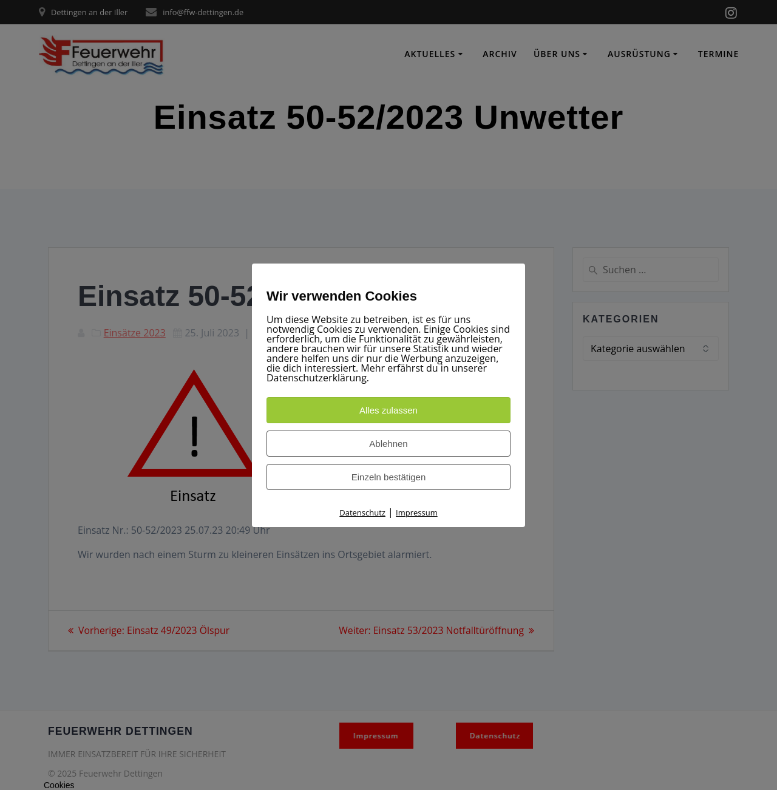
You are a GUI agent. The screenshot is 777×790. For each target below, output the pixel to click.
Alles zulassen (388, 410)
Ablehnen (388, 443)
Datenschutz (362, 512)
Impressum (417, 512)
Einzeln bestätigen (388, 477)
